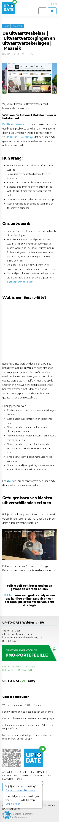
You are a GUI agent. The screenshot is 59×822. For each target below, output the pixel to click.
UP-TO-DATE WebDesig (19, 137)
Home (6, 26)
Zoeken (52, 4)
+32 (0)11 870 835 (11, 630)
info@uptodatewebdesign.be (17, 634)
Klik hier (9, 595)
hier (10, 481)
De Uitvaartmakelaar (13, 124)
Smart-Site (17, 26)
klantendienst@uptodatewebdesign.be (22, 637)
